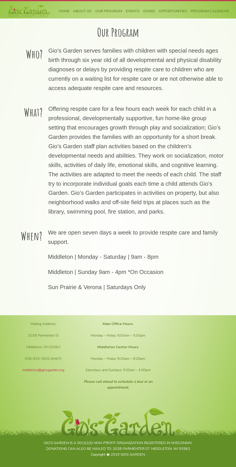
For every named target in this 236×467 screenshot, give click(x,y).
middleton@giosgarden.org (43, 370)
